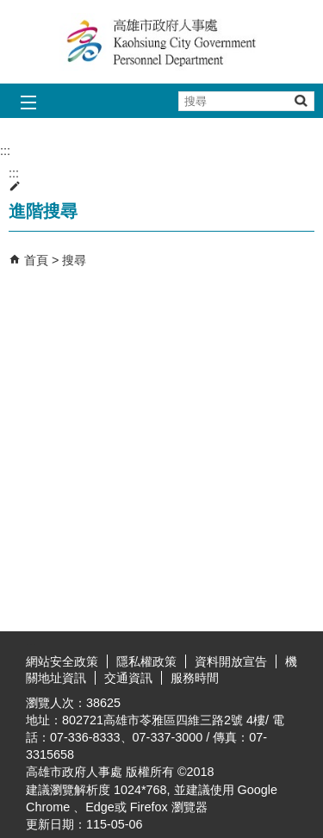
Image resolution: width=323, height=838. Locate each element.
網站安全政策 (62, 661)
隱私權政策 (146, 661)
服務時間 (195, 678)
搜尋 (74, 260)
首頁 (36, 260)
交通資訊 (128, 678)
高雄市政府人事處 (161, 42)
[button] (300, 100)
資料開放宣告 (231, 661)
